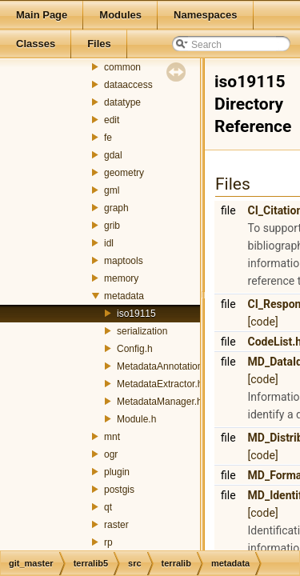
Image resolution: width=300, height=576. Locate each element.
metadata (124, 296)
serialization (142, 331)
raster (116, 524)
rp (108, 542)
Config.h (135, 348)
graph (116, 208)
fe (108, 137)
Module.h (136, 419)
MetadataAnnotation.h (163, 366)
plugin (117, 472)
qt (108, 507)
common (122, 67)
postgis (119, 489)
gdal (113, 155)
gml (111, 190)
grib (112, 225)
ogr (111, 454)
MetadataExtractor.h (159, 384)
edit (111, 120)
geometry (124, 172)
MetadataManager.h (159, 401)
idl (109, 243)
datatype (122, 102)
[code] (263, 321)
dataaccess (128, 84)
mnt (112, 436)
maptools (123, 260)
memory (121, 278)
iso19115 (136, 313)
